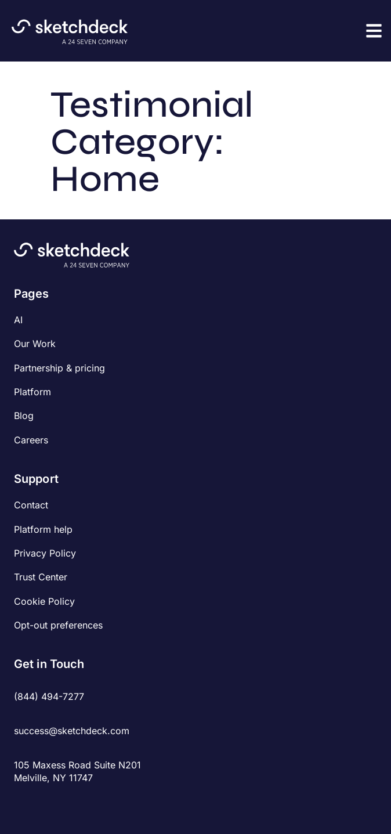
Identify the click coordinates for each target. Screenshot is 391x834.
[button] (374, 30)
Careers (31, 440)
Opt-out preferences (58, 625)
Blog (24, 415)
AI (18, 320)
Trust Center (40, 577)
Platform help (43, 529)
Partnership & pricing (59, 368)
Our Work (35, 343)
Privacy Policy (45, 553)
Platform (32, 392)
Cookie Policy (44, 601)
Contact (31, 505)
